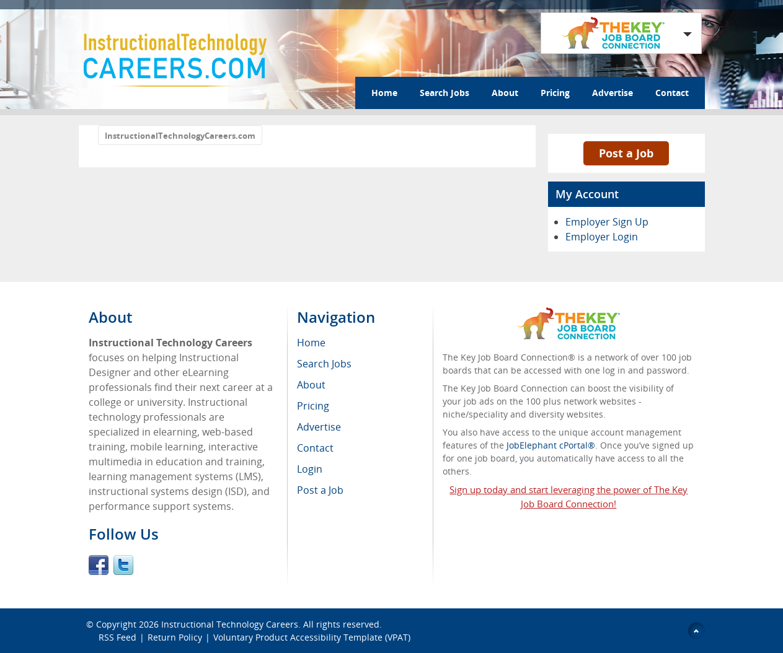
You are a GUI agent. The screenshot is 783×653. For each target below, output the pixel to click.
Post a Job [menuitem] (320, 490)
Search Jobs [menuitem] (324, 363)
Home (384, 93)
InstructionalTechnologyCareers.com (180, 135)
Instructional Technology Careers (229, 624)
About (505, 93)
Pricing (555, 93)
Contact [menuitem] (315, 448)
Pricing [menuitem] (313, 406)
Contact (672, 93)
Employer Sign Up (606, 222)
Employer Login (601, 236)
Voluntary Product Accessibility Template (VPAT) (311, 637)
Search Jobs (444, 93)
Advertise (612, 93)
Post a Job (626, 153)
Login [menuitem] (309, 469)
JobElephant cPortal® (551, 445)
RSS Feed (117, 637)
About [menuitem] (311, 385)
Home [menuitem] (311, 342)
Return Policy (175, 637)
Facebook (98, 565)
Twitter (123, 565)
